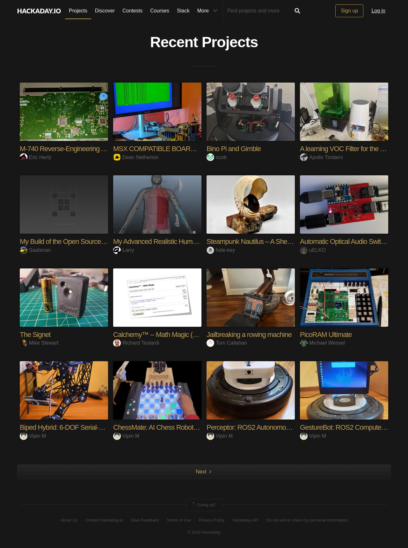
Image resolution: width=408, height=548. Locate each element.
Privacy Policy (212, 520)
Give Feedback (145, 520)
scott (217, 157)
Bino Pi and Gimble (234, 149)
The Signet (35, 335)
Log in (378, 10)
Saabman (35, 250)
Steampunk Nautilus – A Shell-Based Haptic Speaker (281, 241)
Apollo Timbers (321, 157)
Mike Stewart (39, 343)
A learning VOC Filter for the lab (344, 149)
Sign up (349, 10)
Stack (183, 10)
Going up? (203, 504)
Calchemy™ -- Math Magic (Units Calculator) (176, 335)
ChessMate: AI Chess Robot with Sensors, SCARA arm (191, 427)
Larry (123, 250)
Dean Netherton (135, 157)
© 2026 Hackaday (204, 532)
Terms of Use (179, 520)
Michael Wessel (322, 343)
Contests (132, 10)
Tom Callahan (227, 343)
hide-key (221, 250)
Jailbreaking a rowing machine (249, 335)
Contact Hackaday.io (104, 520)
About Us (69, 520)
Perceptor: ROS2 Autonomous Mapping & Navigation (281, 427)
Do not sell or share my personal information (306, 520)
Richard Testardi (136, 343)
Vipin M (33, 436)
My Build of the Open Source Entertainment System (92, 241)
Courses (159, 10)
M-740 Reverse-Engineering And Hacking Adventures (95, 149)
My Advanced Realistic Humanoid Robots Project (182, 241)
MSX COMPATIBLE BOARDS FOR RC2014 (176, 149)
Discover (105, 10)
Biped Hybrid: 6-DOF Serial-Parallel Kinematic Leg (90, 427)
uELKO (313, 250)
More (208, 11)
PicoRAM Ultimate (326, 335)
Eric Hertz (35, 157)
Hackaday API (245, 520)
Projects (78, 10)
